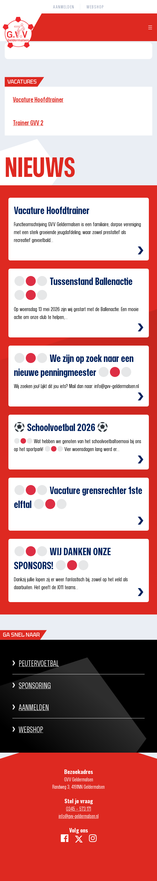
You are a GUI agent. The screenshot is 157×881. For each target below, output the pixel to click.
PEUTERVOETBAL (39, 663)
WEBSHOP (31, 729)
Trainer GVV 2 (28, 122)
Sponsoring (35, 685)
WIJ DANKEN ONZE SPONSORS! (62, 558)
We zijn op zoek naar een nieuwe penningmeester (74, 365)
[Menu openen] (150, 27)
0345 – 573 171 (78, 808)
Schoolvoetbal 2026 (61, 427)
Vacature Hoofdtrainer (38, 99)
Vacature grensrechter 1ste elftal (78, 497)
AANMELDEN (34, 707)
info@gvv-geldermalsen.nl (79, 816)
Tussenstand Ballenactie (73, 287)
